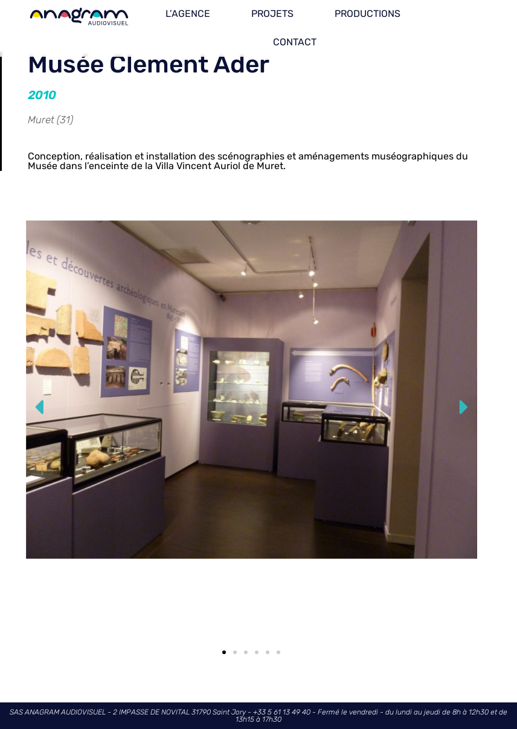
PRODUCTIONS (367, 13)
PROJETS (272, 13)
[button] (39, 406)
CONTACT (294, 42)
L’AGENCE (187, 13)
